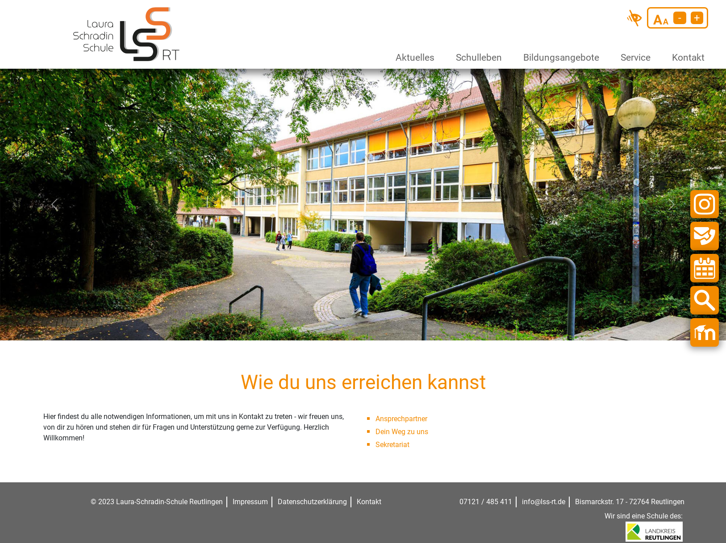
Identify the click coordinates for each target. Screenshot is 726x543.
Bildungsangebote (557, 57)
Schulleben (476, 57)
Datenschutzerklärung (312, 501)
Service (634, 57)
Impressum (250, 501)
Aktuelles (413, 57)
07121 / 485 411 (485, 501)
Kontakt (686, 57)
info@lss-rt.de (543, 501)
